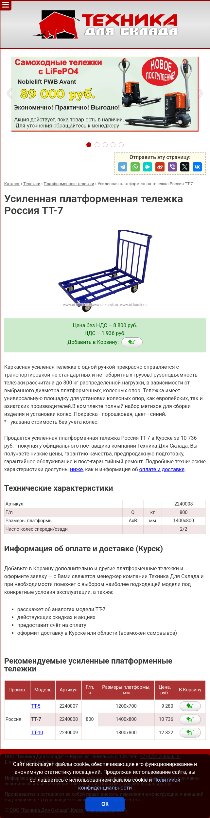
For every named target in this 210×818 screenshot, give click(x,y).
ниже (76, 469)
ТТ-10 (37, 733)
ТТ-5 (36, 706)
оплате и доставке (162, 469)
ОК (105, 804)
